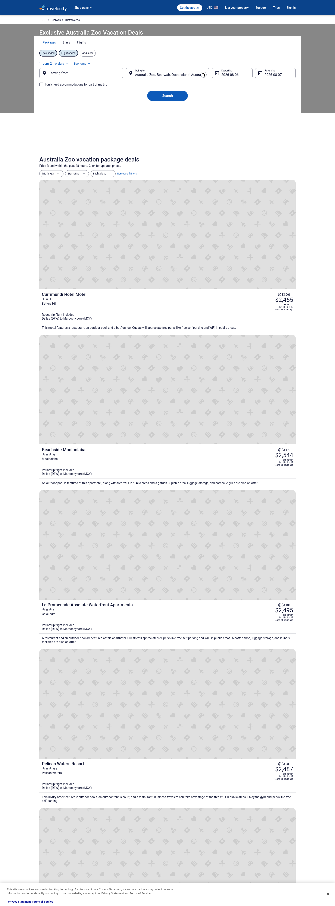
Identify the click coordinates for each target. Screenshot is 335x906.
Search (167, 100)
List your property (237, 7)
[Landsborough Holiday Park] (81, 597)
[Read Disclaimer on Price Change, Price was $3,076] (268, 378)
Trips (276, 7)
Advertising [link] (45, 869)
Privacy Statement (19, 901)
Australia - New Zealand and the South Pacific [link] (102, 20)
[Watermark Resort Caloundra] (210, 392)
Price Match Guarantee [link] (268, 533)
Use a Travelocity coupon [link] (252, 849)
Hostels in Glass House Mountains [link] (192, 745)
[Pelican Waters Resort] (210, 347)
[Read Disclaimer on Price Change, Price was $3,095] (268, 424)
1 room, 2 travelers (248, 65)
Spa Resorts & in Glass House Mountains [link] (196, 761)
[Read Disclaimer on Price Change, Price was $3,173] (268, 242)
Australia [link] (137, 20)
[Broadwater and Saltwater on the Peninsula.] (210, 438)
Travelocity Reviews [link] (117, 856)
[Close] (328, 894)
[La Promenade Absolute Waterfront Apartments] (210, 302)
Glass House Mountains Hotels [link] (70, 770)
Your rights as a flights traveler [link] (255, 856)
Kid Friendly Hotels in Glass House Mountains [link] (80, 753)
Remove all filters (127, 183)
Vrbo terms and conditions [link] (187, 842)
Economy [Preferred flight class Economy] (276, 65)
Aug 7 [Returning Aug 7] (262, 79)
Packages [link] (66, 20)
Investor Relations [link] (49, 856)
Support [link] (242, 821)
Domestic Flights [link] (115, 842)
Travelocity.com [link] (48, 20)
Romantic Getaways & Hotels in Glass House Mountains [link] (87, 761)
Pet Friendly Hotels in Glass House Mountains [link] (199, 753)
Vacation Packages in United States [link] (126, 835)
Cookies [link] (176, 828)
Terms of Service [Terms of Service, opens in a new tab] (42, 901)
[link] (105, 687)
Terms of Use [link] (179, 835)
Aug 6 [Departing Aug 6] (222, 79)
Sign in (291, 7)
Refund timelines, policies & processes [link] (260, 842)
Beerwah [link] (168, 20)
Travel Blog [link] (112, 876)
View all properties (167, 654)
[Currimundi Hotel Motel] (210, 211)
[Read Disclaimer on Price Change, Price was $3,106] (268, 287)
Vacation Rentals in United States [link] (124, 828)
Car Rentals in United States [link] (121, 849)
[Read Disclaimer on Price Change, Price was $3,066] (268, 196)
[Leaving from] (88, 77)
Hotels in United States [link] (119, 821)
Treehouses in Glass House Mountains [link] (194, 778)
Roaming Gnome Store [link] (52, 862)
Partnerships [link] (46, 842)
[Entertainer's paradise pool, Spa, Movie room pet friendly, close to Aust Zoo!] (254, 597)
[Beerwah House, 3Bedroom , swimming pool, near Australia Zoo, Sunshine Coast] (167, 597)
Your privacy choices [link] (183, 856)
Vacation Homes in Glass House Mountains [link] (197, 770)
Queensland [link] (152, 20)
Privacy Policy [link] (180, 821)
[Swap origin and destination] (129, 77)
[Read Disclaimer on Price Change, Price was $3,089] (268, 333)
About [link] (42, 821)
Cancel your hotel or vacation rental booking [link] (263, 828)
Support (261, 7)
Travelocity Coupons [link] (117, 862)
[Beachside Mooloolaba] (210, 256)
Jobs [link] (42, 828)
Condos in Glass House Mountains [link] (73, 745)
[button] (167, 717)
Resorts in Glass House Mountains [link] (73, 778)
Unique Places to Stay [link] (118, 869)
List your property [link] (49, 835)
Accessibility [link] (179, 849)
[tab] (152, 53)
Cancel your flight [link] (248, 835)
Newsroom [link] (45, 849)
